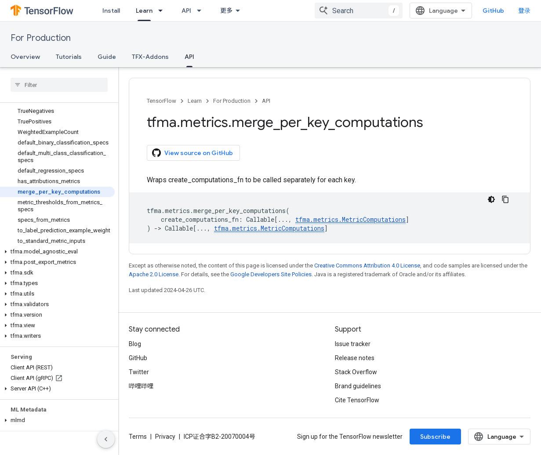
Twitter (139, 372)
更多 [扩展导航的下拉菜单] (226, 10)
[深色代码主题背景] (491, 199)
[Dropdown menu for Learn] (163, 10)
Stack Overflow (356, 372)
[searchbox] (59, 85)
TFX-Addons (150, 57)
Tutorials (69, 57)
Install (111, 10)
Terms (138, 436)
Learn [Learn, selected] (144, 10)
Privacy (165, 436)
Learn (195, 101)
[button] (57, 251)
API (186, 10)
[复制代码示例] (505, 199)
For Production (41, 37)
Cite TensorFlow (357, 400)
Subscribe (435, 437)
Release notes (354, 357)
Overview (25, 57)
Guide (107, 57)
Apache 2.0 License (153, 274)
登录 (524, 10)
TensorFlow (161, 101)
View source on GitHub (192, 152)
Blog (135, 343)
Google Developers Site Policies (271, 274)
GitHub (493, 10)
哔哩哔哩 (141, 386)
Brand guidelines (358, 386)
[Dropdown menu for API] (201, 10)
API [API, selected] (189, 57)
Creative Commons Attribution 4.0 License (367, 265)
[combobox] (359, 10)
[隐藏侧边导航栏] (106, 439)
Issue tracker (352, 343)
